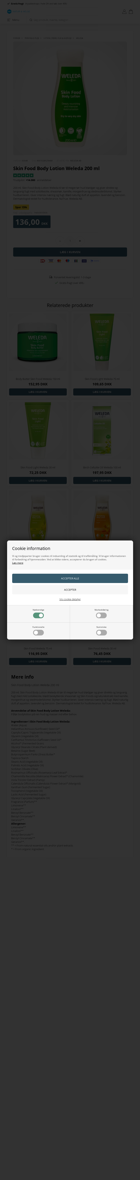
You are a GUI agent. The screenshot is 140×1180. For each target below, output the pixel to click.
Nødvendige (38, 613)
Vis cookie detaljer (70, 599)
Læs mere (17, 563)
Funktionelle (38, 630)
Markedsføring (101, 613)
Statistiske (101, 630)
